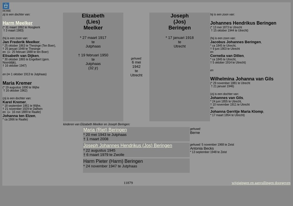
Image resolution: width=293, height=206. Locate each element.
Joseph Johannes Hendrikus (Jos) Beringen (127, 145)
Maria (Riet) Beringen (105, 129)
